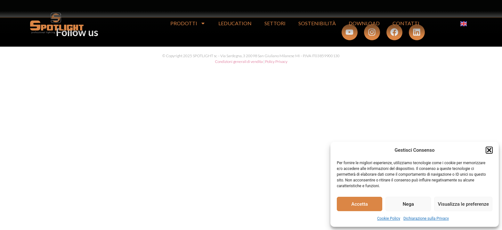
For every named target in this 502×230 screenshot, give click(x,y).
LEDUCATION (235, 23)
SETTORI (275, 23)
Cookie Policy (388, 218)
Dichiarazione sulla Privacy (426, 218)
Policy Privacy (276, 61)
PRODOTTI (188, 23)
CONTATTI (406, 23)
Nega (408, 204)
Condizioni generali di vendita (239, 61)
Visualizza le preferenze (463, 204)
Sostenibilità (317, 23)
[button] (489, 150)
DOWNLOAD (364, 23)
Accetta (359, 204)
